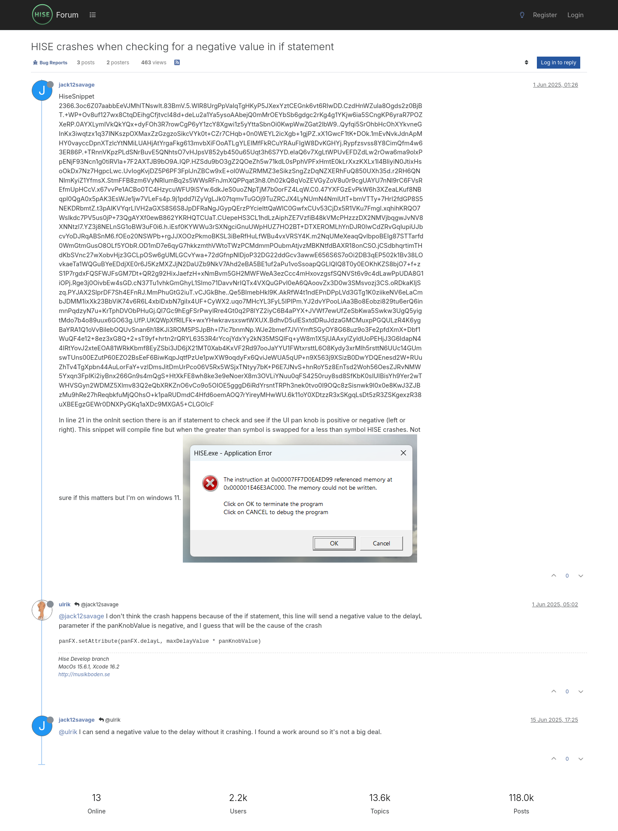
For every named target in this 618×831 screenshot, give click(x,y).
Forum (67, 14)
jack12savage (77, 84)
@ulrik (110, 720)
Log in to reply (558, 62)
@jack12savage (96, 604)
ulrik (64, 604)
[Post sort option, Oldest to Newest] (526, 63)
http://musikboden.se (84, 674)
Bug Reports (50, 63)
